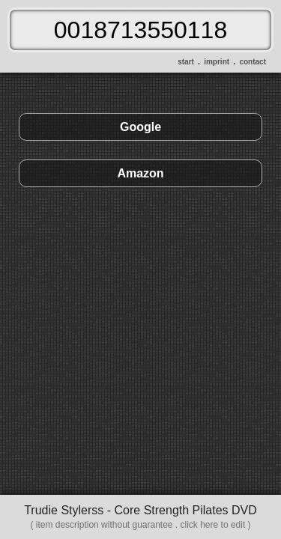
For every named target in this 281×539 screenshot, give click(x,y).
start (186, 62)
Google (140, 127)
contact (252, 62)
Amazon (140, 173)
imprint (216, 62)
